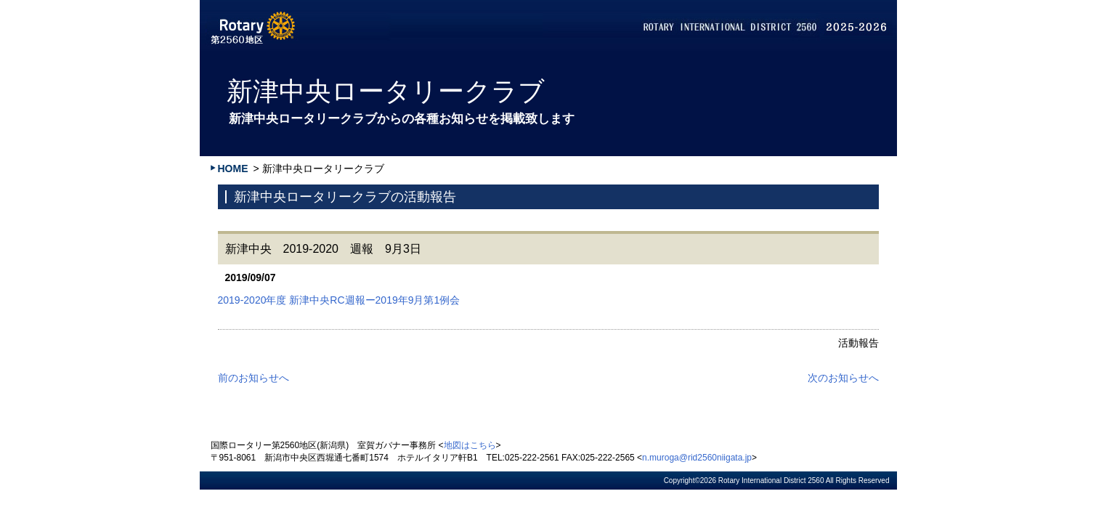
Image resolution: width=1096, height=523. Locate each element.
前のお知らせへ (253, 378)
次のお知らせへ (843, 378)
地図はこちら (470, 445)
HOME (233, 168)
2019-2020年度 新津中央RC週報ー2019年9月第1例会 (339, 300)
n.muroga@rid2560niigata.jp (697, 458)
